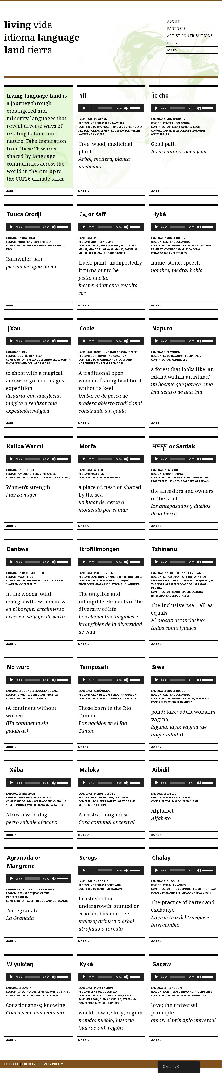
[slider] (105, 108)
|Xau (14, 328)
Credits (28, 1064)
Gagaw (161, 964)
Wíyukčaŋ (20, 964)
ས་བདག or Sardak (173, 446)
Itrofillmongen (99, 549)
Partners (176, 28)
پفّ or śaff (93, 214)
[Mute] (126, 108)
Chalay (161, 857)
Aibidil (160, 769)
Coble (87, 328)
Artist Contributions (190, 35)
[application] (111, 108)
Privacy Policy (51, 1064)
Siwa (158, 667)
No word (18, 667)
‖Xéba (15, 769)
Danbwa (18, 549)
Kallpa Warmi (25, 446)
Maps (172, 50)
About (173, 21)
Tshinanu (164, 549)
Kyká (86, 964)
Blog (172, 42)
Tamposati (94, 667)
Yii (83, 95)
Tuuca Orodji (24, 214)
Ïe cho (160, 95)
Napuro (162, 328)
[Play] (84, 108)
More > (11, 191)
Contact (11, 1064)
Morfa (88, 446)
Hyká (159, 214)
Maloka (90, 769)
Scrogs (88, 857)
